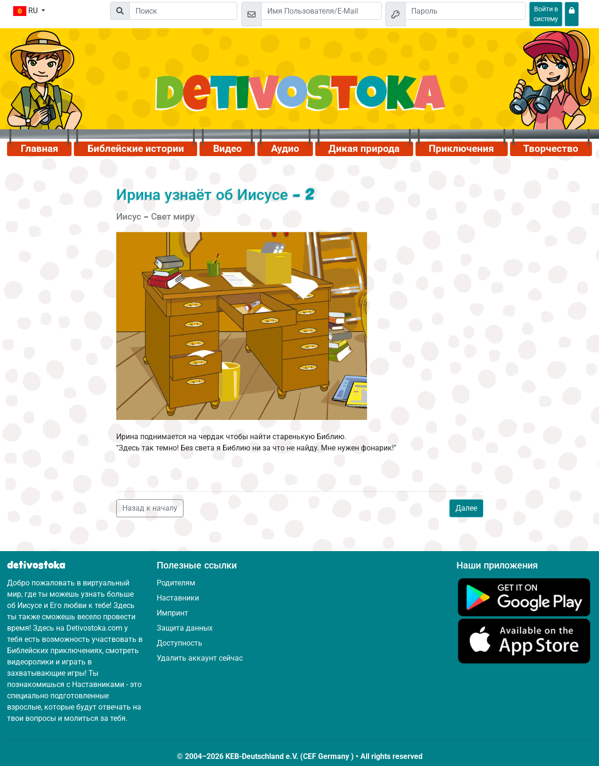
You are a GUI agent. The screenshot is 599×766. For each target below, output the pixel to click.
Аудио (285, 148)
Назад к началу (149, 508)
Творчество (550, 148)
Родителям (176, 582)
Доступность (179, 643)
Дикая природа (363, 148)
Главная (39, 148)
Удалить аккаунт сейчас (200, 658)
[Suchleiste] (183, 11)
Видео (227, 148)
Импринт (172, 612)
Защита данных (185, 628)
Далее (466, 508)
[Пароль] (465, 11)
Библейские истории (136, 148)
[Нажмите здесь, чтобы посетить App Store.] (524, 640)
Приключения (461, 148)
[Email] (321, 11)
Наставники (178, 597)
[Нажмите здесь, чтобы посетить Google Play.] (524, 596)
